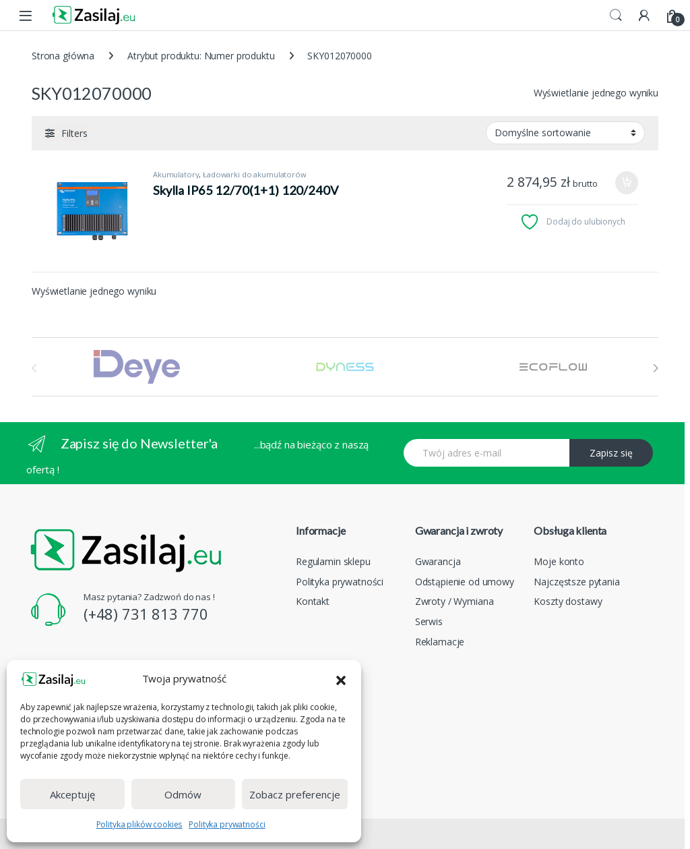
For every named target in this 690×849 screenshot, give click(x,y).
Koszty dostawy (568, 601)
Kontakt (313, 601)
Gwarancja (438, 561)
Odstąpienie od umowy (464, 581)
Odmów (182, 794)
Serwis (429, 621)
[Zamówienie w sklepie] (565, 132)
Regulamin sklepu (333, 561)
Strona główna (63, 55)
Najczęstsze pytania (576, 581)
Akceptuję (72, 794)
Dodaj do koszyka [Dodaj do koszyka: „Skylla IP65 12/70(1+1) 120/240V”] (626, 182)
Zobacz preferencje (294, 794)
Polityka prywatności (227, 824)
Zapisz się (611, 452)
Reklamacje (440, 641)
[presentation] (655, 368)
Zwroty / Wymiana (454, 601)
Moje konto (559, 561)
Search (615, 15)
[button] (341, 679)
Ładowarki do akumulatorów (255, 174)
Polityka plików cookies (139, 824)
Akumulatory (176, 174)
